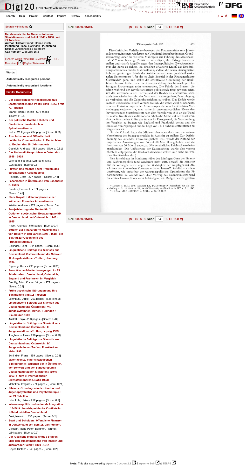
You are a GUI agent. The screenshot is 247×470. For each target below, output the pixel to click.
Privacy (75, 15)
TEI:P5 (167, 463)
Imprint (61, 15)
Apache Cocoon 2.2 (118, 463)
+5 (171, 27)
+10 (176, 27)
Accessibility (92, 15)
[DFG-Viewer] (38, 58)
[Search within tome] (17, 58)
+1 (166, 27)
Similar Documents (19, 92)
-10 (136, 27)
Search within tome (16, 26)
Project (33, 15)
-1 (145, 27)
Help (22, 15)
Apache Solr (147, 463)
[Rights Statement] (34, 63)
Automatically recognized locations (29, 85)
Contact (48, 15)
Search (10, 15)
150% (88, 27)
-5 (141, 27)
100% (79, 27)
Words (11, 72)
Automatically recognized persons (28, 79)
